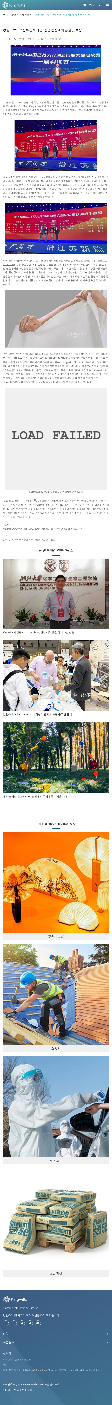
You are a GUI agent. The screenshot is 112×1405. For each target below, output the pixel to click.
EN (90, 5)
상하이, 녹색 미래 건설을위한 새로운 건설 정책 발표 (29, 539)
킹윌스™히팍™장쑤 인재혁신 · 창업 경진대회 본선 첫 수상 (61, 14)
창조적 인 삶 (56, 936)
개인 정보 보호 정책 (22, 1389)
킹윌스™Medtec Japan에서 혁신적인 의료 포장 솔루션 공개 (37, 714)
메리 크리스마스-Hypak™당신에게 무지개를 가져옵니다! (35, 796)
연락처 (7, 1353)
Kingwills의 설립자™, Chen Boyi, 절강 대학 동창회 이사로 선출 (38, 632)
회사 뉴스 (24, 14)
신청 (5, 1333)
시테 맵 (6, 1389)
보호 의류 (56, 1161)
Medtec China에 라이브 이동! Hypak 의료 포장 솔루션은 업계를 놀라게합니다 (42, 528)
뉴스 (14, 14)
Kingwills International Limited (20, 1308)
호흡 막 (56, 1048)
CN (84, 5)
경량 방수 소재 (20, 184)
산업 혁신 (56, 1273)
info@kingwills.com (21, 1359)
